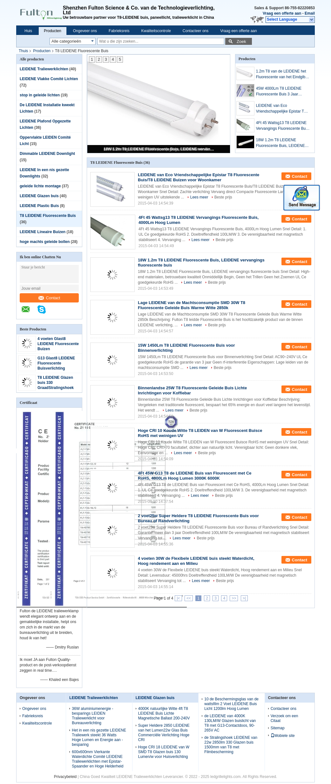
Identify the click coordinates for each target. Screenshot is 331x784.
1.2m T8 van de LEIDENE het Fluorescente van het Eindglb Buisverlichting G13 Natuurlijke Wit (282, 74)
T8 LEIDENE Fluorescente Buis (48, 215)
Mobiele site (283, 735)
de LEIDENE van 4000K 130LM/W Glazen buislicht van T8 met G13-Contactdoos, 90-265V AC (230, 723)
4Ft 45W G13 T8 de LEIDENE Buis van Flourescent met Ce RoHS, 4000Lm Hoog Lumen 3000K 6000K (195, 476)
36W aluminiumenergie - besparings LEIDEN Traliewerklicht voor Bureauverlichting (92, 715)
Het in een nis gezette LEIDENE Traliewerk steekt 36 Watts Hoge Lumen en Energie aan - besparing (99, 737)
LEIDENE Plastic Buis (39, 206)
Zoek (241, 41)
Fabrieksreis (119, 31)
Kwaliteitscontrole (156, 31)
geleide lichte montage (40, 186)
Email (310, 13)
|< (178, 598)
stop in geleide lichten (40, 95)
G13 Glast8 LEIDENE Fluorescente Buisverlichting (56, 363)
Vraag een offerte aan (282, 13)
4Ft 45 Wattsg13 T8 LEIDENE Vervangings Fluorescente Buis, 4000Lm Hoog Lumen (283, 126)
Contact (49, 297)
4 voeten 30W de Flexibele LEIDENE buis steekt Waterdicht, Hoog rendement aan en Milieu (196, 561)
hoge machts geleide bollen (45, 241)
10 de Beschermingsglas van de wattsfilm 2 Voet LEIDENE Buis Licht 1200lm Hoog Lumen (231, 704)
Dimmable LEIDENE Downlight (47, 153)
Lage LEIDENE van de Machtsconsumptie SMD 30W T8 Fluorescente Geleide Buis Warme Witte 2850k (191, 305)
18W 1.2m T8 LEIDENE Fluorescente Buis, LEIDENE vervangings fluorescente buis (159, 149)
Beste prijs (223, 197)
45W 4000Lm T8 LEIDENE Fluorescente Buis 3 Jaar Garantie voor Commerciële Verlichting (279, 91)
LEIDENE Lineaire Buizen (42, 232)
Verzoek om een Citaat (284, 718)
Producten (52, 31)
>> (234, 598)
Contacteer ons (195, 31)
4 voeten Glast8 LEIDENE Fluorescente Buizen (58, 343)
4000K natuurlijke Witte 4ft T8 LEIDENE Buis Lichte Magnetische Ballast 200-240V (164, 713)
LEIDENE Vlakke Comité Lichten (49, 79)
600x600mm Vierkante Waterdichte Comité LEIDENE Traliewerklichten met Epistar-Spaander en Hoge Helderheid (97, 759)
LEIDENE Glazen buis (39, 196)
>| (244, 598)
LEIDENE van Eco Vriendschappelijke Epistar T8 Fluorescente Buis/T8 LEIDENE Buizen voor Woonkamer (282, 108)
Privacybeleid (65, 776)
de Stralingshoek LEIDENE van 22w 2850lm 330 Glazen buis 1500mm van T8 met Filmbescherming (230, 744)
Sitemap (278, 728)
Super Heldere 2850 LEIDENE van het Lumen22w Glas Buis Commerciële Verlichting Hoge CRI (164, 732)
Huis (28, 31)
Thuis (23, 51)
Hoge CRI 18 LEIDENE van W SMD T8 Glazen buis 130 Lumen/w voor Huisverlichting (163, 752)
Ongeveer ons (85, 31)
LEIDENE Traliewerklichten (44, 69)
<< (188, 598)
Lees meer (199, 197)
